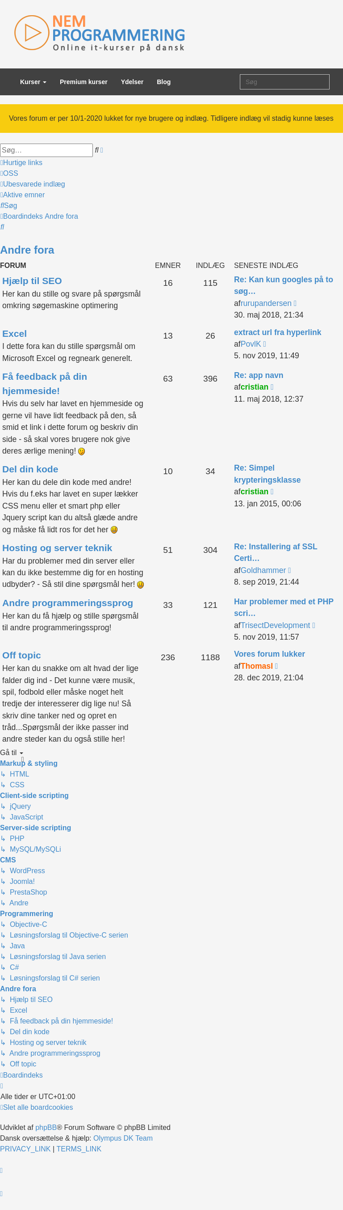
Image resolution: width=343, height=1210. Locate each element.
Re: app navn (258, 375)
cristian (255, 386)
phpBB (46, 1127)
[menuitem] (9, 173)
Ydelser (132, 81)
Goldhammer (263, 570)
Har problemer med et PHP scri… (284, 607)
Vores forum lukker (269, 654)
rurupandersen (266, 303)
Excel (14, 333)
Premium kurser (84, 81)
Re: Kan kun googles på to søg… (283, 285)
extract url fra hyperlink (278, 332)
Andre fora (27, 250)
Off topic (21, 655)
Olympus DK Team (123, 1138)
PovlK (251, 344)
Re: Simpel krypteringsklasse (267, 473)
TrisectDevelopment (275, 625)
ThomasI (257, 666)
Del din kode (30, 469)
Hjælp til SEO (32, 281)
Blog (164, 81)
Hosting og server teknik (57, 548)
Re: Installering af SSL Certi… (275, 552)
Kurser (33, 81)
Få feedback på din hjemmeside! (44, 383)
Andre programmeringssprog (67, 603)
